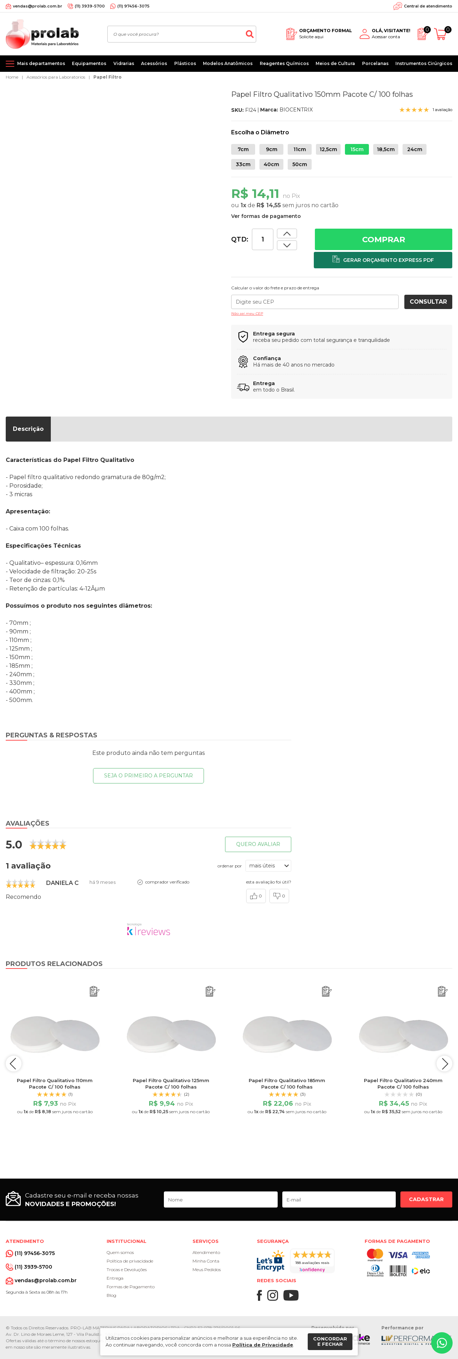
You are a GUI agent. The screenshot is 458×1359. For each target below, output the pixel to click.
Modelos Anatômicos (228, 63)
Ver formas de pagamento (266, 216)
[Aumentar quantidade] (287, 245)
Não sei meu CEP (247, 313)
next (443, 1063)
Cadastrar (426, 1199)
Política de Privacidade (262, 1345)
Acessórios (154, 63)
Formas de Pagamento (131, 1286)
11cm (299, 149)
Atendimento (206, 1252)
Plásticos (185, 63)
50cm (299, 164)
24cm (414, 149)
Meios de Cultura (335, 63)
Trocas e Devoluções (127, 1269)
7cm (243, 149)
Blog (111, 1295)
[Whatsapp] (442, 1343)
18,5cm (386, 149)
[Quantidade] (262, 239)
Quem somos (120, 1252)
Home (12, 77)
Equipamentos (89, 63)
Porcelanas (375, 63)
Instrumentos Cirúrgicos (423, 63)
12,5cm (328, 149)
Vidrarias (123, 63)
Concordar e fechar (330, 1341)
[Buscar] (249, 34)
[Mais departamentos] (35, 63)
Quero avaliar (258, 844)
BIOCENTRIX (296, 109)
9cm (271, 149)
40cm (271, 164)
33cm (243, 164)
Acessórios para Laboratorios (55, 77)
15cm (357, 149)
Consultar (428, 301)
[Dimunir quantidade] (287, 233)
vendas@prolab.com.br (37, 6)
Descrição (28, 428)
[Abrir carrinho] (443, 34)
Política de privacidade (130, 1261)
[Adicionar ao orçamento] (383, 260)
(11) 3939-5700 (90, 6)
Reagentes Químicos (284, 63)
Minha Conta (206, 1261)
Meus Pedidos (207, 1269)
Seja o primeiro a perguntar (148, 775)
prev (15, 1063)
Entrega (115, 1278)
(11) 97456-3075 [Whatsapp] (133, 6)
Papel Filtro (107, 77)
